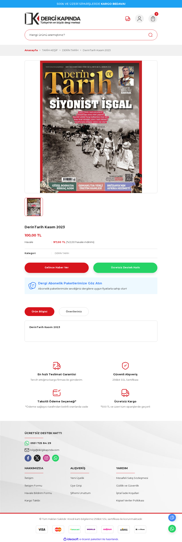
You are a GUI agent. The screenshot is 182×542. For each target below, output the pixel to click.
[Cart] (152, 18)
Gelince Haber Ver (56, 267)
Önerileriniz (74, 311)
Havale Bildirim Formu (38, 493)
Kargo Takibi (32, 500)
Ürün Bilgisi (39, 311)
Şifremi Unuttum (80, 493)
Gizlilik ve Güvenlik (127, 485)
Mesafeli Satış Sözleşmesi (132, 477)
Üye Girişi (76, 485)
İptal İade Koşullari (127, 493)
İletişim (29, 477)
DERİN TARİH (62, 253)
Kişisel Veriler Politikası (130, 500)
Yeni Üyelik (77, 477)
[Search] (91, 35)
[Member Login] (138, 18)
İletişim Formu (33, 485)
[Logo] (53, 18)
